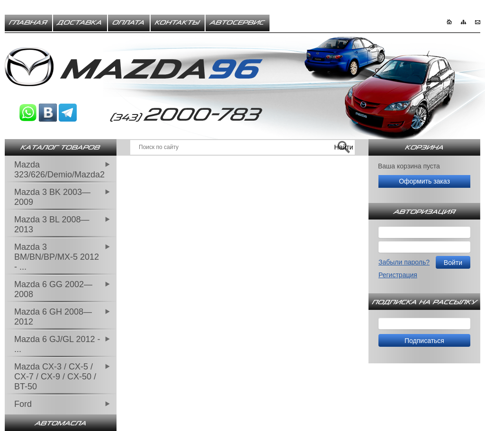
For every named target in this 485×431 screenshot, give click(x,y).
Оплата (129, 22)
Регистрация (397, 275)
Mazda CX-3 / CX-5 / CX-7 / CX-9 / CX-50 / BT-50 (55, 376)
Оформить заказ (424, 181)
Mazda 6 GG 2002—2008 (53, 289)
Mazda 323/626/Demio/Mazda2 (59, 169)
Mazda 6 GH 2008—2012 (53, 316)
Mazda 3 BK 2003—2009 (52, 197)
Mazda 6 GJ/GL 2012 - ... (57, 344)
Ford (23, 404)
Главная (28, 22)
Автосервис (237, 22)
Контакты (177, 22)
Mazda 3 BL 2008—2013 (51, 224)
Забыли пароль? (404, 262)
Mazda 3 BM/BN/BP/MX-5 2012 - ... (56, 257)
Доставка (80, 22)
